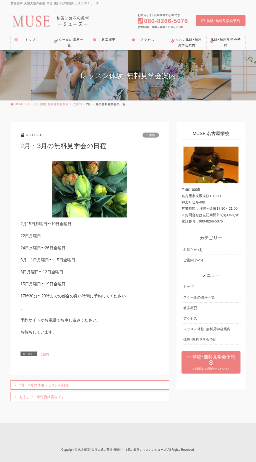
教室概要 (190, 308)
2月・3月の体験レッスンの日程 (44, 385)
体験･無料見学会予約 (221, 21)
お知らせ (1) (192, 250)
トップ (188, 287)
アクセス (190, 318)
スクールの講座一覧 (199, 297)
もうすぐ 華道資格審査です (42, 397)
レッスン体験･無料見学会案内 (206, 329)
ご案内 (150, 135)
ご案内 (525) (193, 260)
